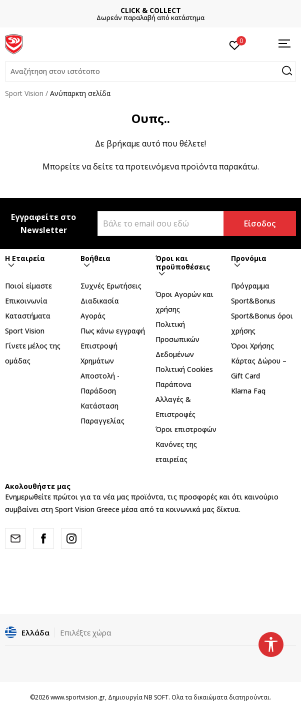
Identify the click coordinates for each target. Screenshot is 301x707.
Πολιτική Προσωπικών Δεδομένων (178, 339)
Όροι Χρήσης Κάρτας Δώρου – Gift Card (258, 360)
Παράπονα (174, 384)
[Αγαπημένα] (234, 44)
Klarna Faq (248, 391)
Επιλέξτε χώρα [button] (85, 633)
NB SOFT (156, 697)
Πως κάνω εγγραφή (112, 331)
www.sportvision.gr (77, 697)
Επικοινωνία (26, 301)
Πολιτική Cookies (184, 369)
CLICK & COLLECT (150, 10)
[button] (150, 72)
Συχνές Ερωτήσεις (111, 285)
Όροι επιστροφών (186, 429)
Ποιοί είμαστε (28, 285)
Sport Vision (24, 93)
